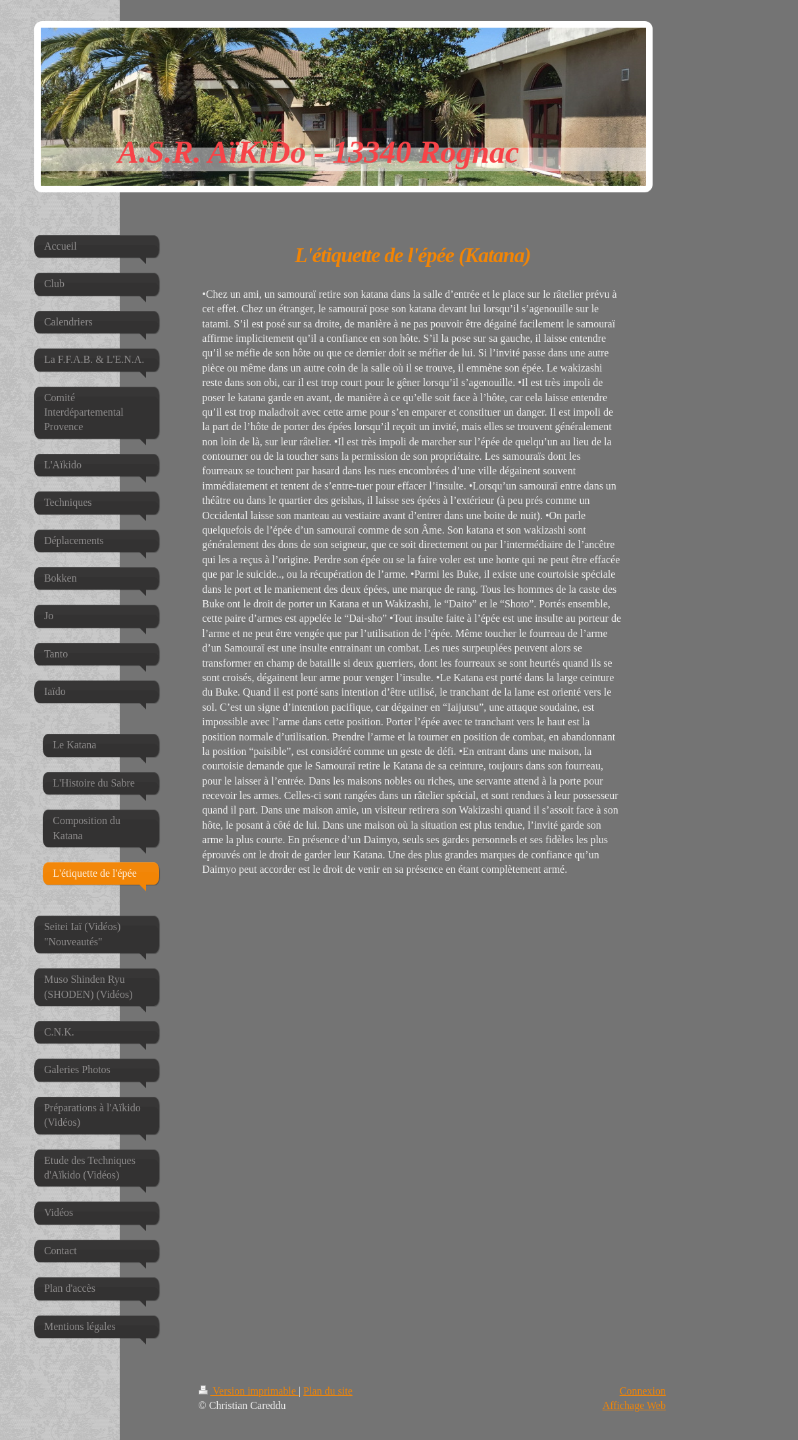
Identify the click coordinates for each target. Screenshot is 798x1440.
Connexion (643, 1391)
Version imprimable (249, 1391)
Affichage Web (634, 1405)
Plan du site (328, 1391)
